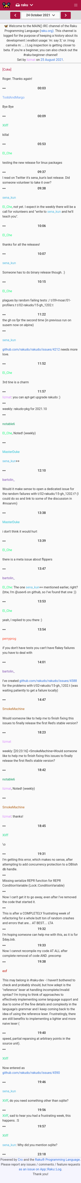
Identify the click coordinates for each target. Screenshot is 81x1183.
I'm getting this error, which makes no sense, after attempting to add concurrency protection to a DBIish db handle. (40, 864)
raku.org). (47, 31)
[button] (76, 5)
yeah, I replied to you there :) (22, 620)
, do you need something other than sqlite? (35, 1101)
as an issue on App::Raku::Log (40, 1169)
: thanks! (12, 816)
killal (5, 135)
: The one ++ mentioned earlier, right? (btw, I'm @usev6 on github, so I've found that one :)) (40, 589)
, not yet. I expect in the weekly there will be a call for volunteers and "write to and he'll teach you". (39, 211)
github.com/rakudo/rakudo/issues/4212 (31, 349)
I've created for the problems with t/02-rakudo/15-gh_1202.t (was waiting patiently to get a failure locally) (40, 685)
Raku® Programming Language (57, 1160)
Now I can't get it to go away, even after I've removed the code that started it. (39, 899)
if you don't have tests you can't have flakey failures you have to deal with (38, 650)
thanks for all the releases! (21, 244)
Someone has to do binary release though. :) (33, 272)
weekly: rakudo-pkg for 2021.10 (24, 409)
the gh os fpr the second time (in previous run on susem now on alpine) (36, 322)
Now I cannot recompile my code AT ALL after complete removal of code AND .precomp (35, 953)
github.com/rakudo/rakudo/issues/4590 (31, 1073)
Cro (20, 1160)
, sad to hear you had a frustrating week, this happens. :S (36, 1118)
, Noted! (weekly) (19, 433)
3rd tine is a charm (15, 382)
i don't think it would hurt (19, 531)
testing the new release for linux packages (32, 163)
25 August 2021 (51, 60)
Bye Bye (8, 107)
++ (10, 461)
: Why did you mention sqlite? (29, 1145)
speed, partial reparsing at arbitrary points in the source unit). (36, 1041)
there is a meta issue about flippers (27, 559)
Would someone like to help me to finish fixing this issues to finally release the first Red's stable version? (40, 720)
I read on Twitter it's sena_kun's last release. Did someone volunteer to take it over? (36, 180)
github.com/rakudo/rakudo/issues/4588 (48, 681)
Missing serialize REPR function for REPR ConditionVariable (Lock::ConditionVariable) (33, 883)
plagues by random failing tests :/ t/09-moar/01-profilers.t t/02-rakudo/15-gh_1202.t (36, 302)
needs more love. (40, 352)
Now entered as (31, 1070)
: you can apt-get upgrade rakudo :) (31, 397)
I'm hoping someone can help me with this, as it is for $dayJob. (40, 937)
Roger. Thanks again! (17, 79)
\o (4, 844)
